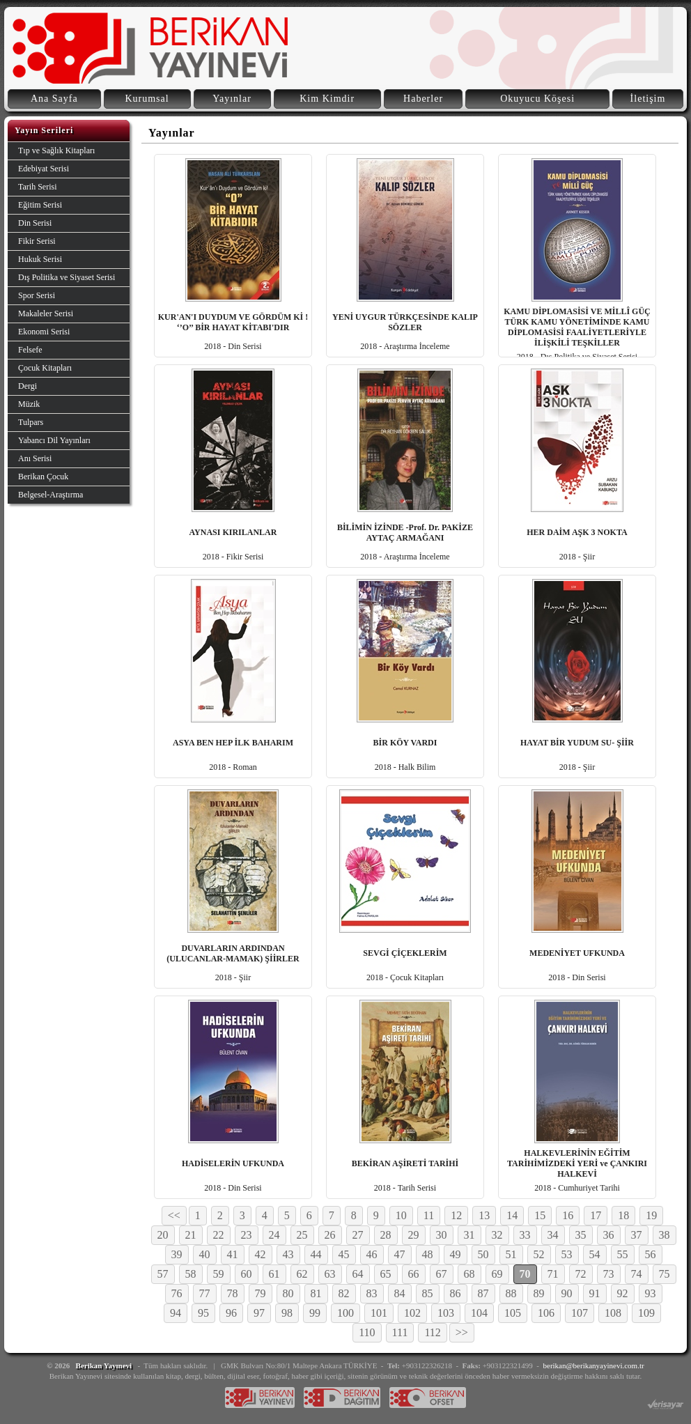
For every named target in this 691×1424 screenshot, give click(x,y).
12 (456, 1215)
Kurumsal (147, 98)
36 (608, 1235)
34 (553, 1235)
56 (650, 1254)
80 (288, 1293)
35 (581, 1235)
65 (385, 1274)
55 (622, 1254)
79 (260, 1293)
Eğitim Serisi (40, 205)
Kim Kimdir (327, 98)
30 (441, 1235)
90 (567, 1293)
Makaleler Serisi (45, 313)
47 (399, 1254)
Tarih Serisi (37, 187)
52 (539, 1254)
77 (204, 1293)
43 (288, 1254)
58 (190, 1274)
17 (595, 1215)
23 (246, 1235)
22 (218, 1235)
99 (314, 1313)
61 (274, 1274)
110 (367, 1332)
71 (553, 1274)
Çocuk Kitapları (45, 368)
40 (204, 1254)
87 (483, 1293)
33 (525, 1235)
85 (427, 1293)
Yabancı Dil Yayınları (54, 440)
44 (316, 1254)
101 (379, 1313)
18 (623, 1215)
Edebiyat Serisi (43, 168)
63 (330, 1274)
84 (399, 1293)
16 (567, 1215)
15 (539, 1215)
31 (469, 1235)
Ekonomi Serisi (44, 331)
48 (427, 1254)
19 (651, 1215)
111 (400, 1332)
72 (581, 1274)
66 (413, 1274)
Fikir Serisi (37, 241)
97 (259, 1313)
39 (177, 1254)
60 (246, 1274)
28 (385, 1235)
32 (497, 1235)
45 (344, 1254)
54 (594, 1254)
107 (579, 1313)
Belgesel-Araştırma (50, 495)
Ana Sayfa (54, 98)
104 (479, 1313)
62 (302, 1274)
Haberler (423, 98)
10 (401, 1215)
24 (274, 1235)
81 (316, 1293)
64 (358, 1274)
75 (664, 1274)
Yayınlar (231, 98)
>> (462, 1332)
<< (174, 1215)
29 (413, 1235)
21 (190, 1235)
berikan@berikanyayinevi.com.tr (593, 1365)
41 (232, 1254)
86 (455, 1293)
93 (650, 1293)
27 (358, 1235)
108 (613, 1313)
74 (636, 1274)
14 (512, 1215)
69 (497, 1274)
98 (287, 1313)
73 (608, 1274)
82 (344, 1293)
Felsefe (30, 350)
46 (372, 1254)
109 (646, 1313)
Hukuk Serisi (40, 259)
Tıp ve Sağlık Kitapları (56, 150)
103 (445, 1313)
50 (483, 1254)
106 (546, 1313)
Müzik (29, 404)
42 (260, 1254)
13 (484, 1215)
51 (511, 1254)
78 (232, 1293)
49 (455, 1254)
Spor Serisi (36, 295)
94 (175, 1313)
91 (594, 1293)
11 (429, 1215)
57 (163, 1274)
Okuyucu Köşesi (537, 98)
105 (512, 1313)
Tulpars (30, 422)
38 (664, 1235)
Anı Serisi (35, 458)
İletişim (648, 98)
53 (567, 1254)
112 (432, 1332)
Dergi (27, 386)
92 (622, 1293)
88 (511, 1293)
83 (372, 1293)
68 (469, 1274)
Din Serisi (35, 223)
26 (330, 1235)
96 (231, 1313)
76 (177, 1293)
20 (163, 1235)
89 (539, 1293)
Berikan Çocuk (43, 476)
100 (345, 1313)
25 (302, 1235)
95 (203, 1313)
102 (412, 1313)
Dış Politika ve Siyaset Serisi (66, 277)
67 (441, 1274)
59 (218, 1274)
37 (636, 1235)
